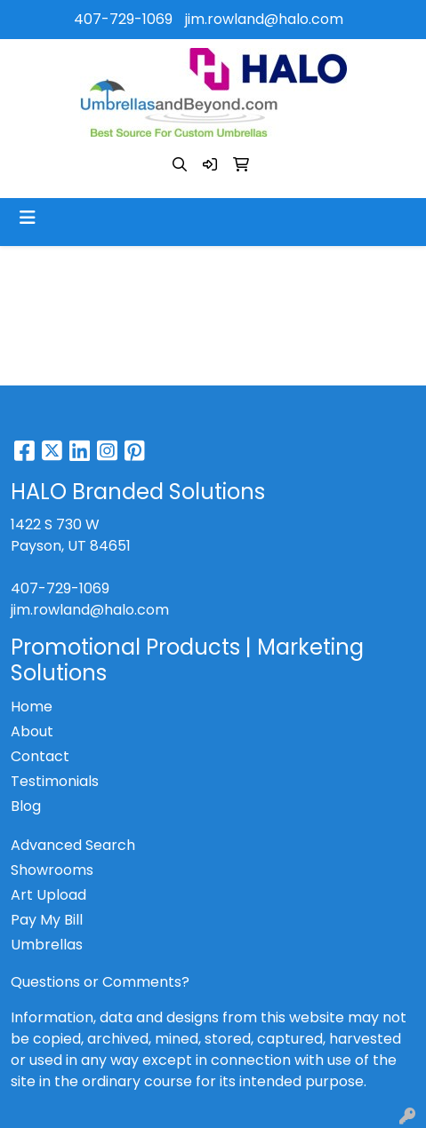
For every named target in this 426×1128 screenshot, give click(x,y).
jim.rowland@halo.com (264, 19)
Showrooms (52, 870)
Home (31, 706)
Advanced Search (73, 845)
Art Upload (48, 895)
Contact (40, 756)
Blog (26, 806)
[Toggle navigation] (27, 217)
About (32, 731)
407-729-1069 (123, 19)
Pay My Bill (47, 920)
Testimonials (55, 781)
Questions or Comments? (100, 982)
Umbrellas (47, 944)
